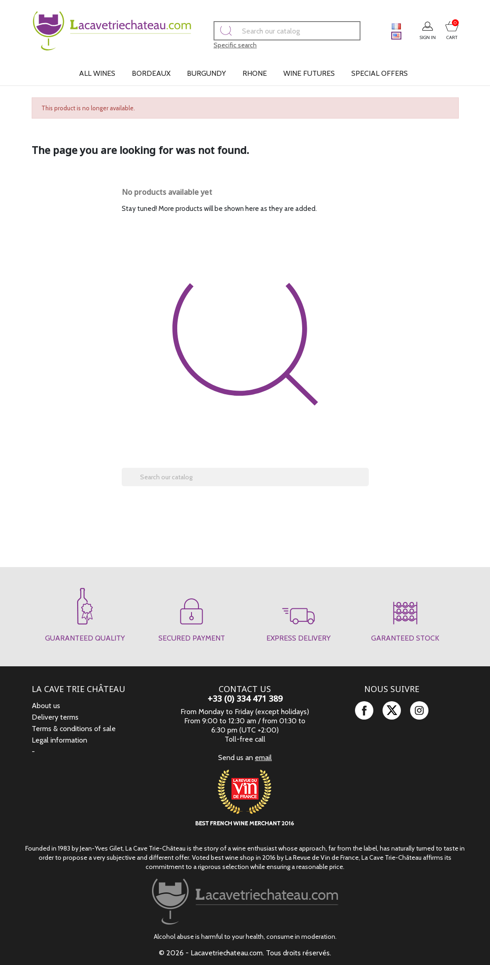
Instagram (419, 710)
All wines (97, 73)
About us (46, 705)
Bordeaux (151, 73)
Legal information (59, 740)
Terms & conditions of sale (74, 728)
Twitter (392, 710)
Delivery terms (55, 717)
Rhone (254, 73)
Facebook (364, 710)
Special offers (379, 73)
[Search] (274, 30)
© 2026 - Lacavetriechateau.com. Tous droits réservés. (245, 952)
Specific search (222, 45)
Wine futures (309, 73)
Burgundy (206, 73)
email (263, 757)
